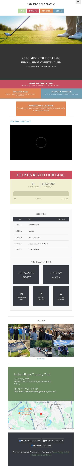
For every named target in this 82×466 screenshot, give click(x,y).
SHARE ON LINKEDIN (41, 445)
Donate (33, 11)
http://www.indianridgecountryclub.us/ (37, 391)
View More (41, 359)
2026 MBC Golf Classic (20, 121)
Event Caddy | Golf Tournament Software (49, 453)
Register (46, 11)
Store (59, 11)
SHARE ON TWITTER (53, 441)
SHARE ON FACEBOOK (29, 441)
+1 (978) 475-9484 (29, 388)
